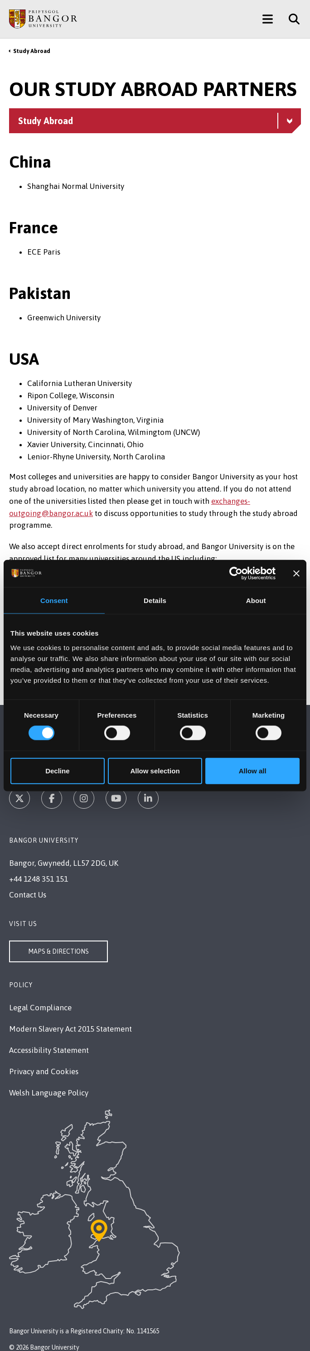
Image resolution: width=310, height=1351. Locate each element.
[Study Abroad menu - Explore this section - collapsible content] (155, 120)
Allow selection (154, 770)
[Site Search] (291, 19)
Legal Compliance (40, 1007)
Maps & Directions (58, 951)
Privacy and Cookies (43, 1071)
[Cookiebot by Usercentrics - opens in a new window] (236, 573)
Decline (57, 770)
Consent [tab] (54, 600)
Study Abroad (31, 51)
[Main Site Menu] (267, 19)
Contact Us (27, 894)
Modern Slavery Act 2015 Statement (70, 1028)
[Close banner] (296, 573)
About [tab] (256, 600)
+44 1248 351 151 (38, 878)
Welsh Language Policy (48, 1092)
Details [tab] (155, 600)
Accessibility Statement (49, 1050)
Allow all (252, 770)
